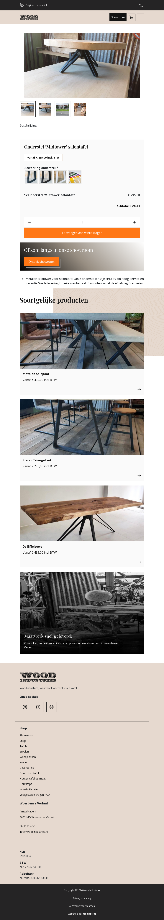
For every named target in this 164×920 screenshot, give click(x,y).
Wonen (24, 762)
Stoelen (24, 751)
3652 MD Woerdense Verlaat (37, 817)
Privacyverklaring (82, 898)
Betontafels (27, 767)
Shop (23, 740)
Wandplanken (28, 757)
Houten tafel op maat (33, 778)
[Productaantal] (82, 222)
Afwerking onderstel (41, 168)
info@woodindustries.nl (34, 831)
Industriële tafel (29, 789)
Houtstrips (26, 784)
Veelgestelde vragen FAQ (35, 794)
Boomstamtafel (29, 773)
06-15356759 (27, 826)
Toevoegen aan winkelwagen (82, 233)
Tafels (23, 746)
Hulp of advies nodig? (141, 5)
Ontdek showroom (42, 262)
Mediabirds (89, 913)
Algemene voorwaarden (82, 906)
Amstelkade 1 (28, 811)
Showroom (118, 17)
